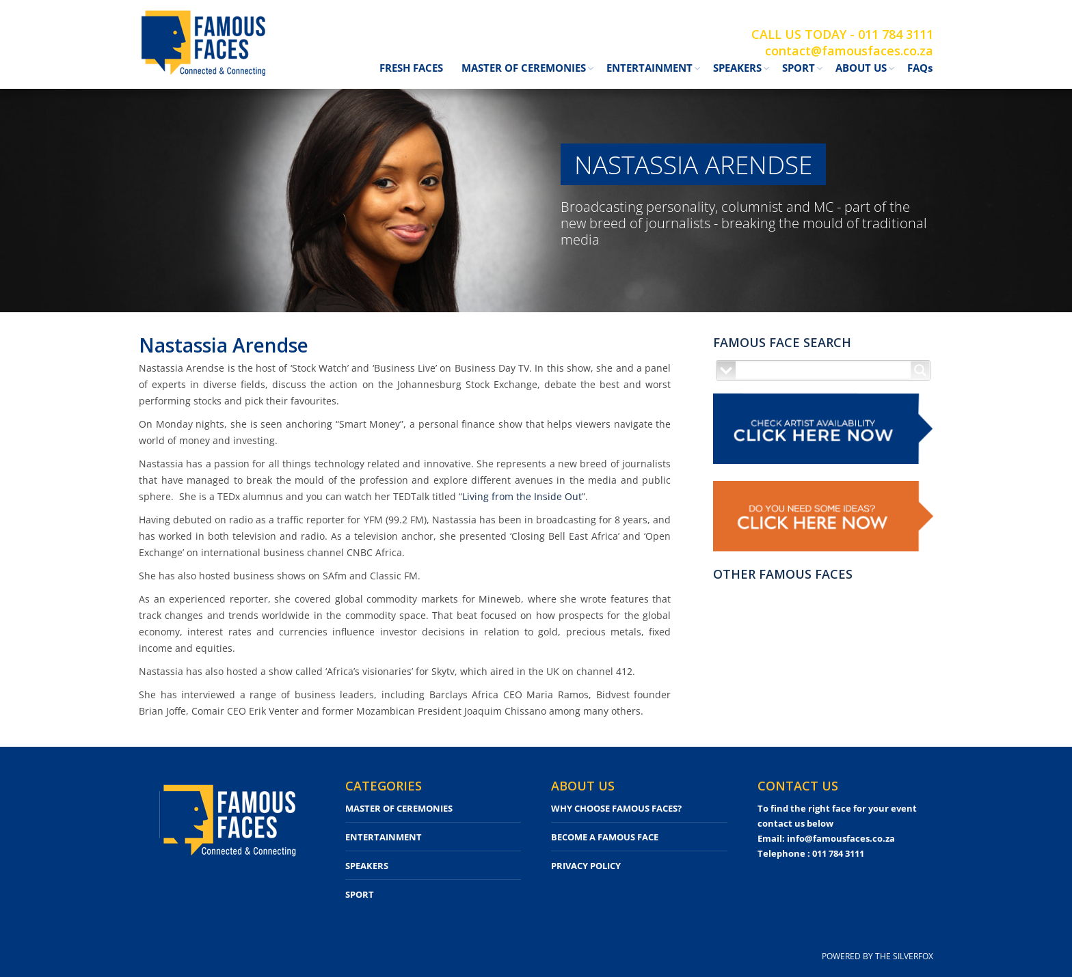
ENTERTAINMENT (383, 837)
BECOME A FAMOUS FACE (604, 837)
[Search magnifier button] (920, 370)
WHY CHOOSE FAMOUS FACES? (616, 808)
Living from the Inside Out (522, 496)
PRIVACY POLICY (586, 865)
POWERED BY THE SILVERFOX (877, 956)
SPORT (359, 894)
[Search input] (823, 370)
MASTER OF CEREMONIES (399, 808)
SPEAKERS (366, 865)
